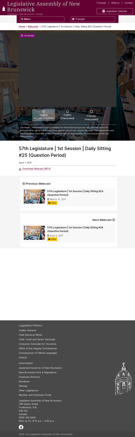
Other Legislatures (28, 390)
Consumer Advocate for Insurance (37, 343)
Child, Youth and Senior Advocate (37, 339)
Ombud (23, 357)
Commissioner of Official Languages (38, 353)
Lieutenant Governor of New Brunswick (40, 367)
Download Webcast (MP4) (36, 168)
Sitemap (23, 386)
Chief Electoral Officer (30, 334)
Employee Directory (29, 376)
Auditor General (27, 330)
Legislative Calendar (114, 11)
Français (101, 2)
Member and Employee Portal (35, 395)
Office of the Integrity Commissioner (38, 348)
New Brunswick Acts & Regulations (38, 372)
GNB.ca (115, 2)
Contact (129, 2)
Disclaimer (24, 381)
